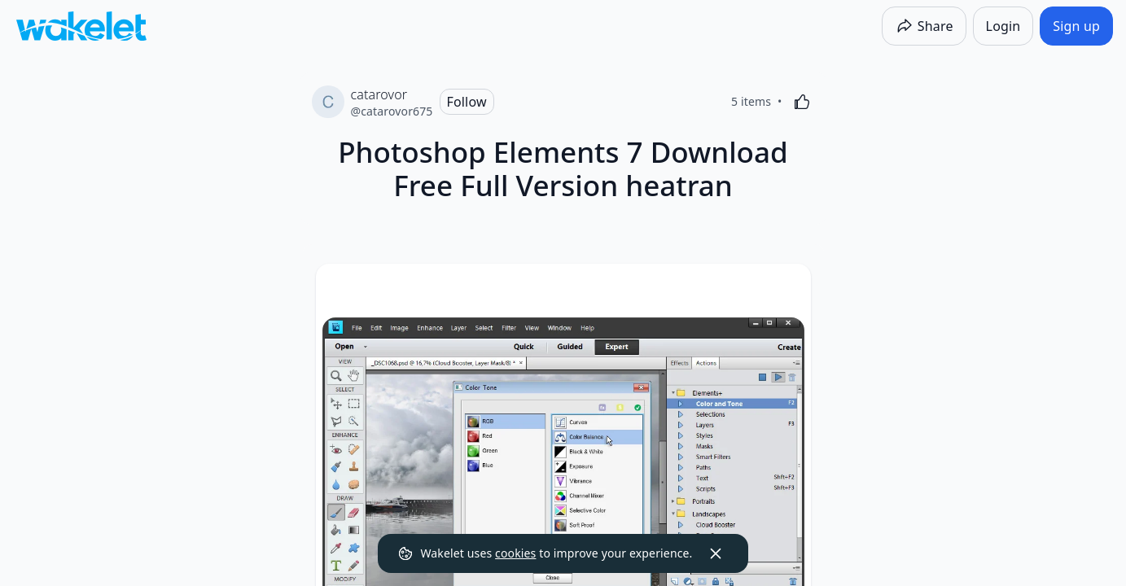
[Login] (1003, 26)
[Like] (802, 102)
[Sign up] (1076, 26)
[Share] (924, 26)
